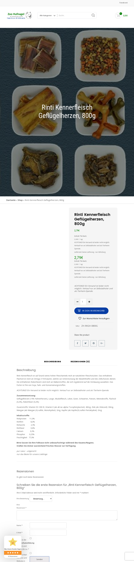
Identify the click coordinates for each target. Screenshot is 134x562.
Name (20, 522)
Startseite (11, 197)
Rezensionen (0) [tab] (80, 359)
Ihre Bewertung (23, 495)
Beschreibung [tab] (52, 359)
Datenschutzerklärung (25, 540)
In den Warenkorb (93, 307)
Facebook (123, 3)
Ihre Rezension (21, 503)
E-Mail (20, 529)
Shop (20, 197)
